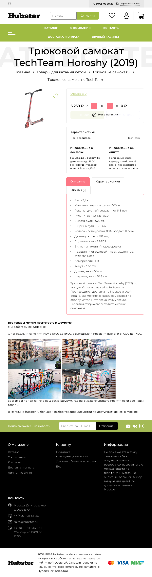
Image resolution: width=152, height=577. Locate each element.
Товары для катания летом (61, 72)
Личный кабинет (105, 36)
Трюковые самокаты (111, 72)
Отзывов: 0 (78, 93)
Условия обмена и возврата (76, 461)
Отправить (107, 426)
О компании (80, 27)
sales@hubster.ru (26, 522)
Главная (23, 72)
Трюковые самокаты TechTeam (76, 79)
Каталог (51, 27)
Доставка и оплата (63, 36)
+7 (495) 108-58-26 (103, 3)
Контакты (111, 27)
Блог (59, 466)
